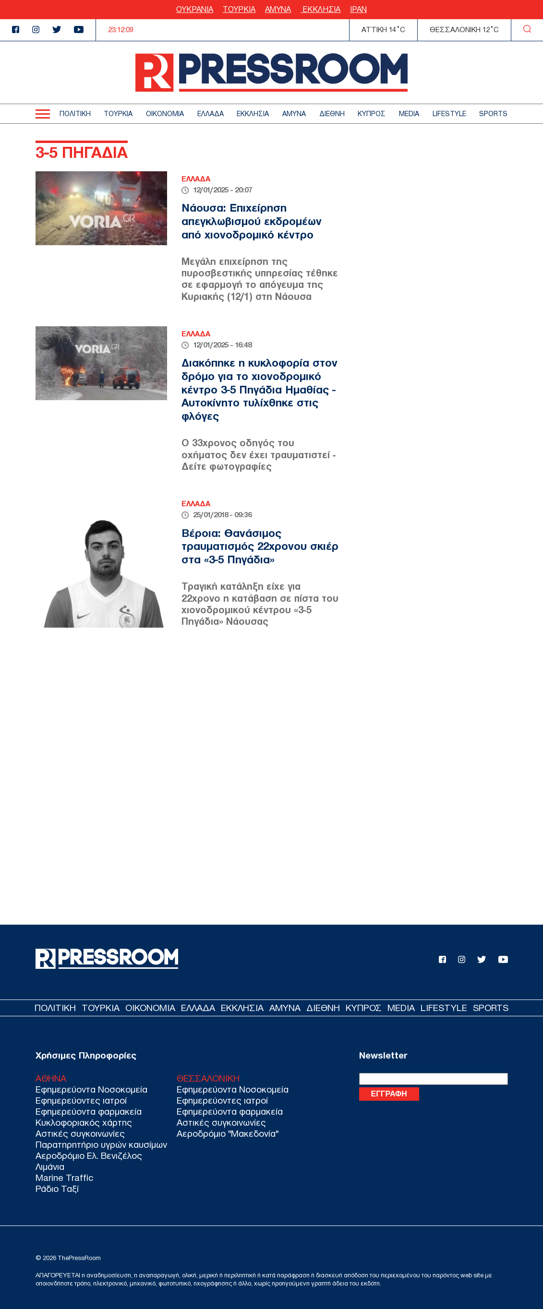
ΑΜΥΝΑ (278, 9)
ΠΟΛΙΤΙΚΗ (75, 114)
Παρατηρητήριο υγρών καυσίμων (101, 1145)
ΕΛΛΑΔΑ (210, 114)
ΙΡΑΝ (358, 9)
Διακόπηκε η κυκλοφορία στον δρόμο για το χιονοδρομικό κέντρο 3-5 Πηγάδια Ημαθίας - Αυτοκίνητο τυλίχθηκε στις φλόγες (259, 389)
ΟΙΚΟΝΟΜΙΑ (165, 114)
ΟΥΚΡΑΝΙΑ (194, 9)
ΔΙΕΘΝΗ (332, 114)
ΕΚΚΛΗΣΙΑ (320, 9)
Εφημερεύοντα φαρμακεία (89, 1112)
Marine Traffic (64, 1178)
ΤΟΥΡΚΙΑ (239, 9)
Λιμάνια (50, 1167)
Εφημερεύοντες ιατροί (81, 1100)
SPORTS (493, 114)
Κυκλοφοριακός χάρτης (84, 1123)
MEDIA (409, 114)
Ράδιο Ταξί (57, 1189)
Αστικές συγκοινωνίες (80, 1134)
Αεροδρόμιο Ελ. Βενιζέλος (89, 1156)
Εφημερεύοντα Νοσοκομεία (91, 1089)
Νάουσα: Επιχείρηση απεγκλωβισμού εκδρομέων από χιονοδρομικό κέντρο (251, 221)
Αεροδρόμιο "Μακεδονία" (227, 1134)
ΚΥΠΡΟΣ (372, 114)
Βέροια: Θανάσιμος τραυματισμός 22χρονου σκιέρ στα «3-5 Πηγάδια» (259, 546)
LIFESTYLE (449, 114)
